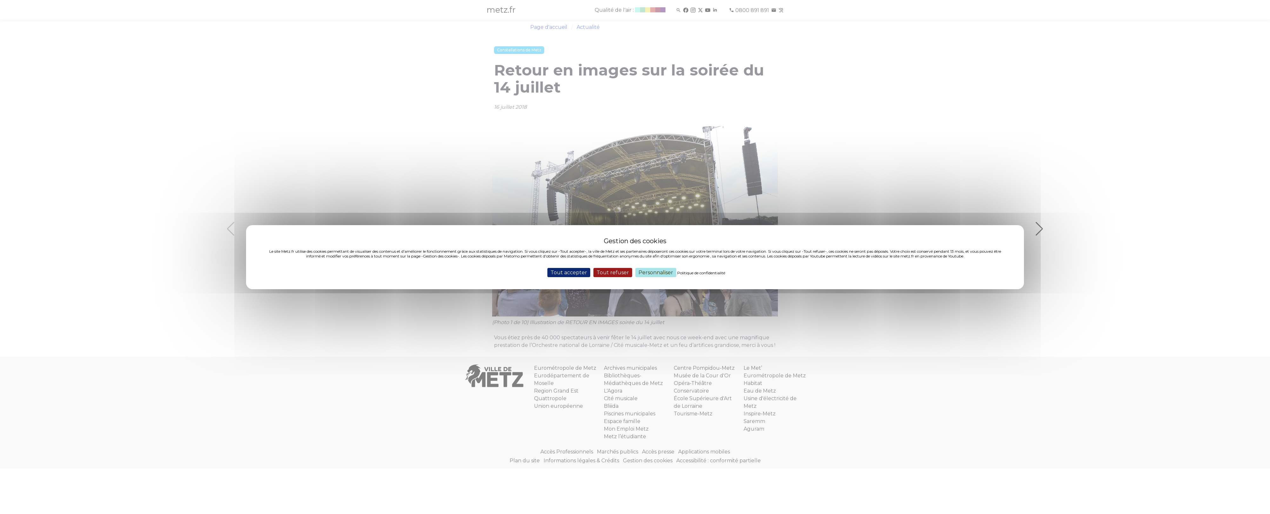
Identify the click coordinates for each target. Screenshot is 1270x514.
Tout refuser (613, 272)
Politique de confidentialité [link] (701, 272)
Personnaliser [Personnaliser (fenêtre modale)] (655, 272)
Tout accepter (569, 272)
